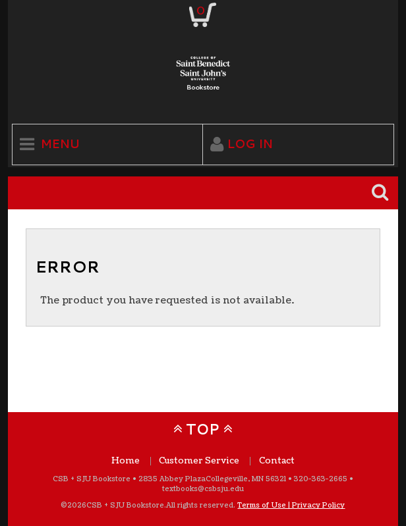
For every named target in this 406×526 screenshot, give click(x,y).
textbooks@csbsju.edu (203, 489)
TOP (202, 429)
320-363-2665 (320, 479)
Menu (60, 144)
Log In (250, 144)
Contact (277, 461)
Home (125, 461)
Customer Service (199, 461)
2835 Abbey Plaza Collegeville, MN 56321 (212, 479)
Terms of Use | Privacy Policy (291, 505)
